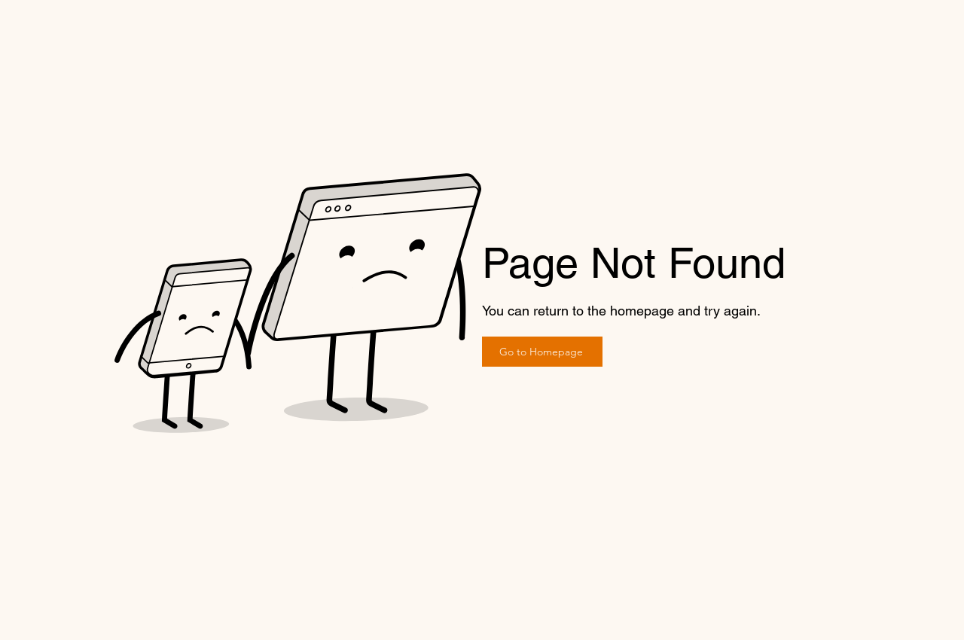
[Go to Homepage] (542, 352)
